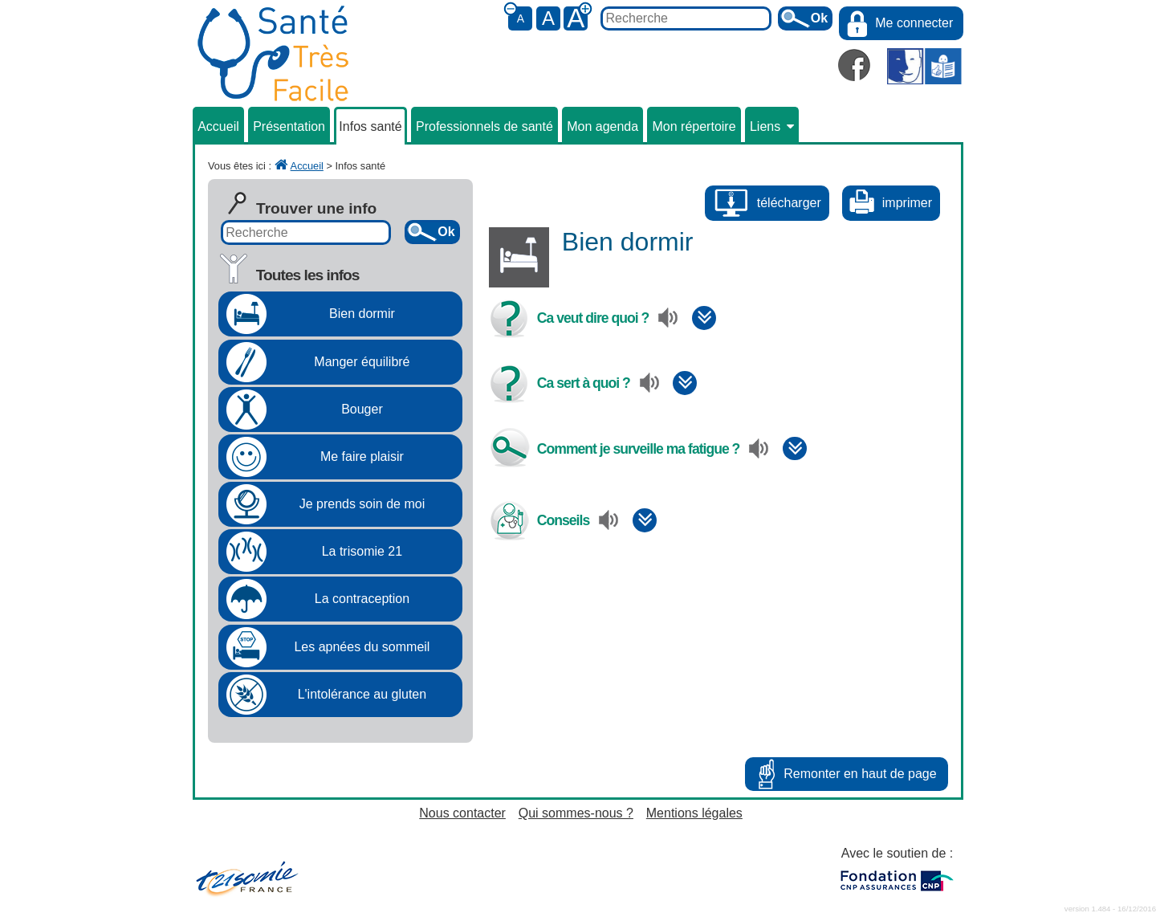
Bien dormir (362, 313)
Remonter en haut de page (860, 774)
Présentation (289, 126)
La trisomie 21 (362, 551)
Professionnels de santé (484, 126)
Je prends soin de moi (362, 504)
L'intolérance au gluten (362, 694)
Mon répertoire (694, 126)
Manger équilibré (361, 362)
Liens (772, 126)
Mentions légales (694, 813)
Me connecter (914, 23)
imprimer (907, 203)
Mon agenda (602, 126)
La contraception (362, 598)
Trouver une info (316, 208)
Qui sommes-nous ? (576, 813)
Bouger (362, 409)
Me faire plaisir (362, 456)
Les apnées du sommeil (361, 647)
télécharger (789, 203)
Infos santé (370, 126)
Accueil (218, 126)
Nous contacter (462, 813)
